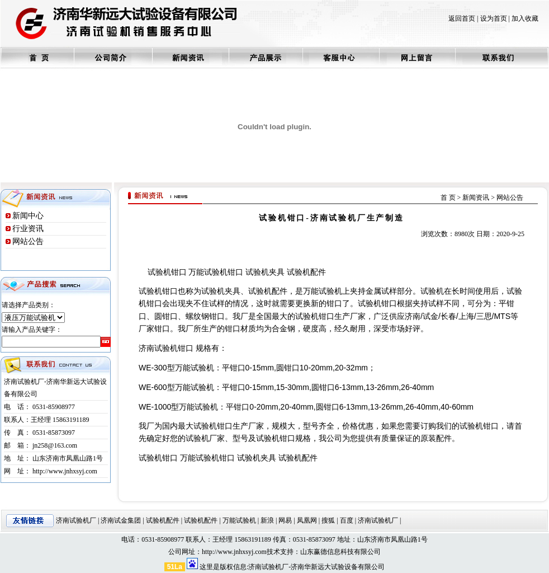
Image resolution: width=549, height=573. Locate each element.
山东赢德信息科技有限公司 (340, 552)
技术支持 (280, 552)
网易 (285, 520)
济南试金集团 (121, 520)
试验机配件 (162, 520)
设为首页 (493, 18)
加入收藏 (525, 18)
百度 (346, 520)
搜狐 (328, 520)
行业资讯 (28, 228)
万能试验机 (239, 520)
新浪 (267, 520)
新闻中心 (28, 216)
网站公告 (28, 241)
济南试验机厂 (76, 520)
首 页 (448, 197)
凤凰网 (307, 520)
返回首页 (461, 18)
